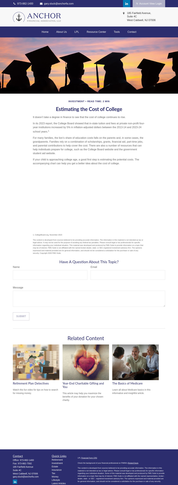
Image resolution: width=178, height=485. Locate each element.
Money (55, 476)
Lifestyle (56, 480)
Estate (55, 466)
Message (18, 287)
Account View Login (149, 3)
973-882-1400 (27, 460)
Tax (53, 473)
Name (16, 267)
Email (94, 267)
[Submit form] (21, 316)
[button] (45, 32)
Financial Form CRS (89, 458)
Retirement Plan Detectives (31, 383)
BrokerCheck (133, 463)
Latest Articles (59, 483)
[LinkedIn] (126, 3)
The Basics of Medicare (127, 383)
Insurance (57, 470)
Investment (57, 463)
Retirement (57, 460)
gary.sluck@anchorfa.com (57, 3)
